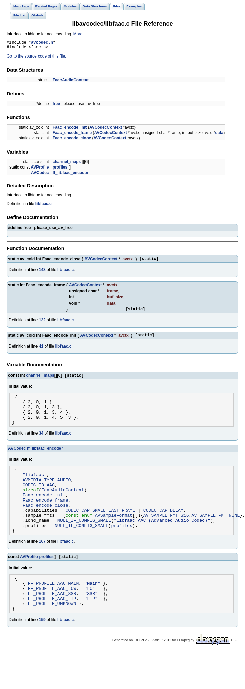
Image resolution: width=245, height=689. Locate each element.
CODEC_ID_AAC (39, 500)
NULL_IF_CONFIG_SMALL (84, 543)
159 (42, 652)
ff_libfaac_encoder (71, 174)
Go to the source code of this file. (36, 58)
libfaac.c (43, 205)
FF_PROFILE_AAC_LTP (52, 629)
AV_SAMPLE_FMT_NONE (215, 537)
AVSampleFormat (113, 537)
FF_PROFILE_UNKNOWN (52, 635)
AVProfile (40, 169)
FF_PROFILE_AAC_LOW (52, 617)
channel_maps (67, 163)
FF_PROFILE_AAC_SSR (52, 623)
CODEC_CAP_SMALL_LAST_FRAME (100, 531)
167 (42, 566)
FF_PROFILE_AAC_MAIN (53, 611)
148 (42, 272)
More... (79, 33)
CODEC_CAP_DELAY (163, 531)
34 (41, 445)
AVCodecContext (105, 129)
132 (42, 324)
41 (41, 351)
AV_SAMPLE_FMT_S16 (166, 537)
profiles (60, 169)
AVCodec (40, 174)
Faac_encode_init (70, 129)
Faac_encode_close (72, 140)
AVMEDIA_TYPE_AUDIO (47, 494)
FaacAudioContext (71, 82)
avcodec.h (42, 43)
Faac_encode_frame (72, 134)
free (56, 105)
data (219, 134)
